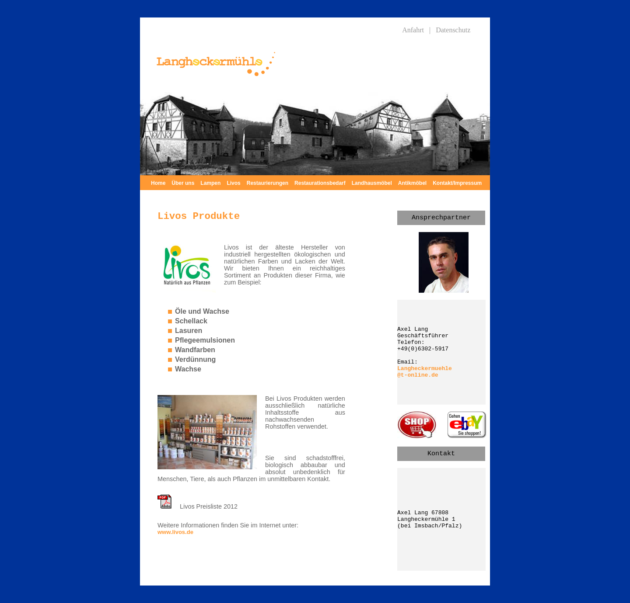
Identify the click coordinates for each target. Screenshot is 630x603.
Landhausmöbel (372, 183)
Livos (233, 183)
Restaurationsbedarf (320, 183)
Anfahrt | (416, 30)
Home (158, 183)
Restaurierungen (267, 183)
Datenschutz (453, 30)
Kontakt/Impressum (457, 183)
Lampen (210, 183)
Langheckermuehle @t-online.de (424, 371)
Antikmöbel (412, 183)
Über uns (183, 183)
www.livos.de (175, 532)
